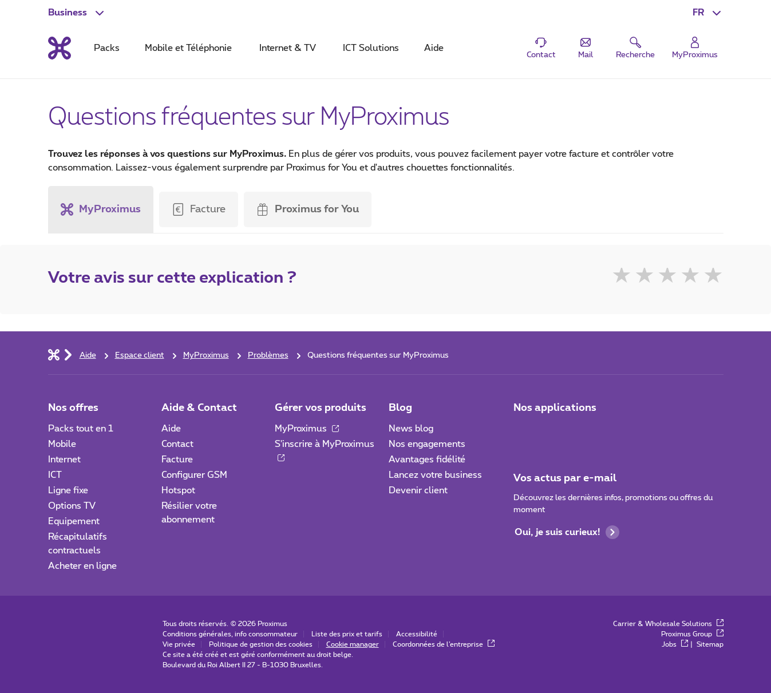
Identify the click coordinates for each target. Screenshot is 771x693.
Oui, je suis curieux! (567, 532)
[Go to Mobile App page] (555, 432)
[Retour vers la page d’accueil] (59, 48)
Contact (177, 444)
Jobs (675, 644)
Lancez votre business (435, 475)
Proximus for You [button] (307, 209)
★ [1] (621, 277)
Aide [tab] (434, 48)
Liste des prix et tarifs (346, 634)
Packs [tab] (107, 48)
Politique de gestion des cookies (261, 644)
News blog (411, 428)
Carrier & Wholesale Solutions (668, 623)
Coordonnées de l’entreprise (444, 644)
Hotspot (178, 490)
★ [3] (667, 277)
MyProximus (307, 428)
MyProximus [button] (101, 209)
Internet (64, 459)
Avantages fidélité (427, 459)
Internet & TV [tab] (287, 48)
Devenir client (418, 490)
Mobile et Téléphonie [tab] (188, 48)
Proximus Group (692, 634)
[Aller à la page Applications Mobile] (523, 432)
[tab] (103, 209)
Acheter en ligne (82, 566)
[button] (708, 12)
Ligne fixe (68, 490)
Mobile (62, 444)
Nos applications (554, 408)
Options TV (72, 505)
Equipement (74, 521)
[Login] (694, 48)
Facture (208, 209)
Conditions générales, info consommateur (230, 634)
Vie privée (179, 644)
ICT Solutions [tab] (371, 48)
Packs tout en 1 (80, 428)
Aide (171, 428)
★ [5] (713, 277)
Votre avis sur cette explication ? (172, 278)
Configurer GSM (194, 475)
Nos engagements (427, 444)
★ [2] (644, 277)
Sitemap (710, 644)
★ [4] (690, 277)
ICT (55, 475)
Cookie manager (352, 644)
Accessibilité (416, 634)
